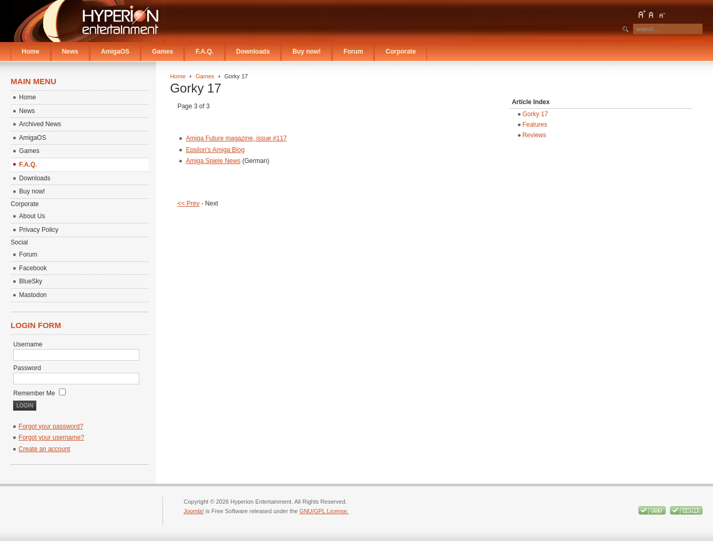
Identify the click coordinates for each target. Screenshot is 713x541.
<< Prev (188, 203)
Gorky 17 (535, 114)
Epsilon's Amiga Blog (215, 150)
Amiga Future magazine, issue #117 (236, 138)
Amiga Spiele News (213, 161)
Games (205, 76)
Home (177, 76)
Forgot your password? (50, 426)
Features (534, 124)
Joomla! (194, 511)
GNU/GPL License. (323, 511)
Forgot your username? (51, 437)
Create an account (44, 449)
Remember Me (39, 393)
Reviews (534, 135)
